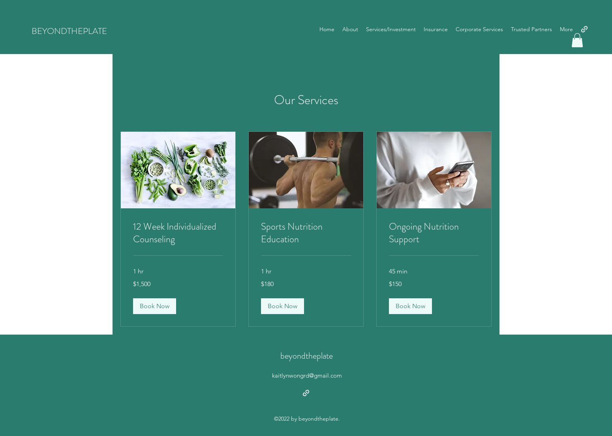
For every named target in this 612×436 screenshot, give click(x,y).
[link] (178, 233)
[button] (577, 40)
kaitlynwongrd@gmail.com (307, 375)
